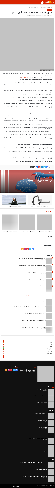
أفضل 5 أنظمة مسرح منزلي (42, 427)
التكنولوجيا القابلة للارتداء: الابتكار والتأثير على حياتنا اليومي (37, 396)
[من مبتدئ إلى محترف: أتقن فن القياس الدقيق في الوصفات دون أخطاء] (49, 323)
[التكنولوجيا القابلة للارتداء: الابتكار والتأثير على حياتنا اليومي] (51, 398)
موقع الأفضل (52, 485)
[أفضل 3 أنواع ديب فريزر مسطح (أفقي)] (51, 416)
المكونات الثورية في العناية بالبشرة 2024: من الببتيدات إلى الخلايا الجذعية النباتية (32, 265)
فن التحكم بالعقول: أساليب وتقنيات (39, 180)
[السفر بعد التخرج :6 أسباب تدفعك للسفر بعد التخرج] (49, 282)
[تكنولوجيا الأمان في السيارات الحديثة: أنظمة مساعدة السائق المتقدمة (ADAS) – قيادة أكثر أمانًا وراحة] (49, 309)
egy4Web (37, 485)
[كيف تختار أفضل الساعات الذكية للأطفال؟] (44, 222)
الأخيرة (27, 295)
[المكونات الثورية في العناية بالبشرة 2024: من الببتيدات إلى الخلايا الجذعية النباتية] (49, 268)
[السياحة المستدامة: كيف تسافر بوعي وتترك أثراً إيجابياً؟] (49, 275)
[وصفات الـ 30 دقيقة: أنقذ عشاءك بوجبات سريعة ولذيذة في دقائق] (49, 316)
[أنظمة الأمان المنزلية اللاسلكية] (51, 405)
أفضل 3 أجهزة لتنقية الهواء (42, 420)
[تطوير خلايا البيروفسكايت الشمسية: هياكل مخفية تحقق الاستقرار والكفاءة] (51, 479)
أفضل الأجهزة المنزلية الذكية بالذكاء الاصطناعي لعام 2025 (37, 389)
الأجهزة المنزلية (49, 353)
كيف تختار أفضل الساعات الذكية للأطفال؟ (45, 231)
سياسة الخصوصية (6, 486)
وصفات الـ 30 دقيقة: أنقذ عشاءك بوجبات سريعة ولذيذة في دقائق (34, 313)
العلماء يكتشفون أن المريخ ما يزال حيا (29, 231)
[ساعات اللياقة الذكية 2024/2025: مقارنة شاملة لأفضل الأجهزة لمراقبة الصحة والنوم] (51, 448)
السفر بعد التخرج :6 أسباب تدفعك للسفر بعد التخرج (37, 279)
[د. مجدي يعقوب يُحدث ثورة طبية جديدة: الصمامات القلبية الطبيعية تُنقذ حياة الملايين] (51, 465)
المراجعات (50, 342)
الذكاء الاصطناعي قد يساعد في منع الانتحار (11, 231)
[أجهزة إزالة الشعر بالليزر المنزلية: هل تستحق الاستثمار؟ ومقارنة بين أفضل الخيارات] (49, 261)
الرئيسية (50, 7)
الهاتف (39, 77)
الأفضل (50, 341)
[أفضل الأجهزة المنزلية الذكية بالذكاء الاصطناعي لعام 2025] (51, 392)
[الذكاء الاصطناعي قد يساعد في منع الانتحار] (10, 222)
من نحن (11, 486)
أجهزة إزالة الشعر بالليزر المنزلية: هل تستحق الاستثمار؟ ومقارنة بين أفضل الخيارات (32, 258)
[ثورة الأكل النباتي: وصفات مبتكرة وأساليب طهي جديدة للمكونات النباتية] (49, 330)
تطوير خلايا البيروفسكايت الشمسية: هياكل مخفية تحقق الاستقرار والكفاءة (35, 476)
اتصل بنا (2, 486)
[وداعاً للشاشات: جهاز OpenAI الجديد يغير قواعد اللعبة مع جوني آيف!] (51, 454)
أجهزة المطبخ (49, 349)
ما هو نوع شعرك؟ (42, 285)
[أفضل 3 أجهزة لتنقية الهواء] (51, 423)
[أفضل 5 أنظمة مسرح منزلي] (51, 430)
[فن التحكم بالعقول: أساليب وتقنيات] (51, 472)
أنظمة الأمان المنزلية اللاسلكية (42, 402)
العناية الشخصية (49, 356)
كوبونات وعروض (49, 348)
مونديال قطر (50, 351)
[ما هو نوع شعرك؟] (49, 288)
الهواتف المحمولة (24, 77)
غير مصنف (50, 355)
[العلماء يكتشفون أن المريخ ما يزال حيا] (27, 222)
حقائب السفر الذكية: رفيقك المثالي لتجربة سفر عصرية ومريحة (35, 299)
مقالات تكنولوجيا (43, 7)
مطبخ (51, 346)
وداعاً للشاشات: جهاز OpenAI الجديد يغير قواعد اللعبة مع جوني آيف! (36, 451)
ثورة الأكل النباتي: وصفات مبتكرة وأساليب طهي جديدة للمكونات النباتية (33, 327)
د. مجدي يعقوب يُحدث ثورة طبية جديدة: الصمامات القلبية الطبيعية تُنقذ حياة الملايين (33, 462)
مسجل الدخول (46, 239)
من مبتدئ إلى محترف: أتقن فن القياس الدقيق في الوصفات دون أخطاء (33, 320)
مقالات (47, 7)
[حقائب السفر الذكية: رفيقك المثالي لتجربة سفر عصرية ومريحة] (49, 302)
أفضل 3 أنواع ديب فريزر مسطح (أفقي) (41, 413)
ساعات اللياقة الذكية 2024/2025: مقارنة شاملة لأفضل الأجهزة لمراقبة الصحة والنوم (33, 445)
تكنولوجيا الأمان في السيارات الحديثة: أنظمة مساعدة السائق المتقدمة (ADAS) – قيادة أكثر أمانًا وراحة (28, 306)
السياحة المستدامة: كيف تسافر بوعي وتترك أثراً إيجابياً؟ (36, 272)
